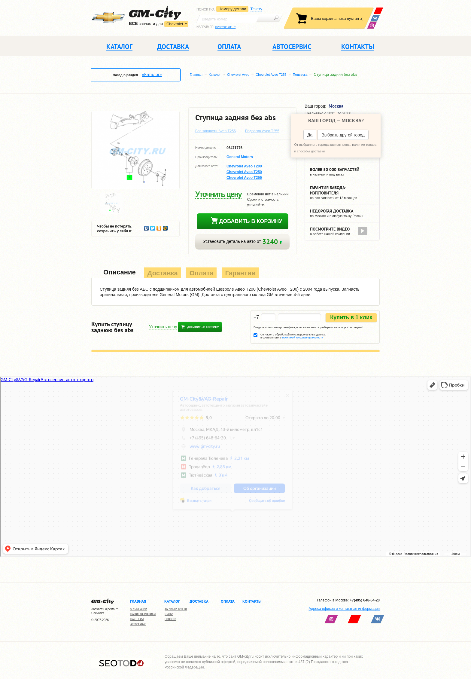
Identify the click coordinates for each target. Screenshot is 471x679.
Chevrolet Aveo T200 (244, 166)
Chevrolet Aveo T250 (244, 172)
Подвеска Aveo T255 (262, 131)
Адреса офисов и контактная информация (344, 609)
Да (309, 135)
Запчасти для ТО (176, 608)
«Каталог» (152, 74)
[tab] (119, 272)
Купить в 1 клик (351, 317)
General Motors (239, 157)
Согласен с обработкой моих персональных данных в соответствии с (293, 336)
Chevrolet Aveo (238, 74)
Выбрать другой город (342, 135)
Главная (196, 74)
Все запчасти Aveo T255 (215, 131)
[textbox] (228, 19)
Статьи (169, 614)
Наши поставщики (143, 614)
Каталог (215, 74)
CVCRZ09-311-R (225, 27)
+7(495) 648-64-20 (365, 600)
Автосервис (138, 624)
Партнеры (137, 619)
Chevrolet (174, 24)
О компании (138, 608)
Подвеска (300, 74)
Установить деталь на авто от (242, 241)
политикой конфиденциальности (302, 337)
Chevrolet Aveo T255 (271, 74)
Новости (170, 619)
